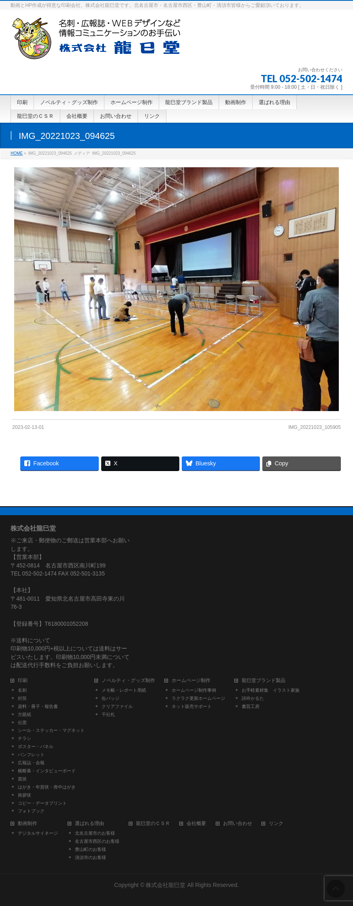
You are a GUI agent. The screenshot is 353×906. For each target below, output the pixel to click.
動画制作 (27, 823)
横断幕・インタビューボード (47, 770)
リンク (276, 823)
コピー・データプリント (42, 803)
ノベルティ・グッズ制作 (128, 680)
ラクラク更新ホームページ (198, 698)
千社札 (108, 714)
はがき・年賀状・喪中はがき (47, 786)
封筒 (22, 698)
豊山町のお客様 (90, 849)
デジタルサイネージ (38, 833)
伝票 (22, 722)
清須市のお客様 (90, 857)
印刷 (23, 680)
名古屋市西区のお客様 (97, 841)
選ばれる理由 (89, 823)
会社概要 (196, 823)
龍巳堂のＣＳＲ (153, 823)
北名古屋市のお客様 (95, 833)
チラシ (24, 738)
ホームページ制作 (191, 680)
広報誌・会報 (31, 762)
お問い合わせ (237, 823)
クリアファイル (117, 706)
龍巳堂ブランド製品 (263, 680)
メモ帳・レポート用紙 (124, 690)
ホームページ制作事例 (194, 690)
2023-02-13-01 (28, 427)
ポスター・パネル (35, 746)
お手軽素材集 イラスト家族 (271, 690)
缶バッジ (110, 698)
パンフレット (31, 754)
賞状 (22, 778)
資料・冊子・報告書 (38, 706)
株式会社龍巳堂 (166, 885)
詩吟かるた (253, 698)
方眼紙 (24, 714)
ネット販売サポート (192, 706)
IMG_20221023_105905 (314, 427)
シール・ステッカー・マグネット (51, 730)
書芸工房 (250, 706)
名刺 (22, 690)
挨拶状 (24, 795)
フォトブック (31, 810)
